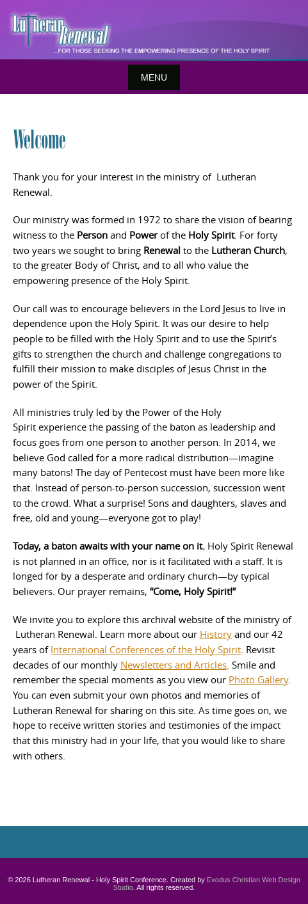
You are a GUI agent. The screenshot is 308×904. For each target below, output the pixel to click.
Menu (154, 77)
